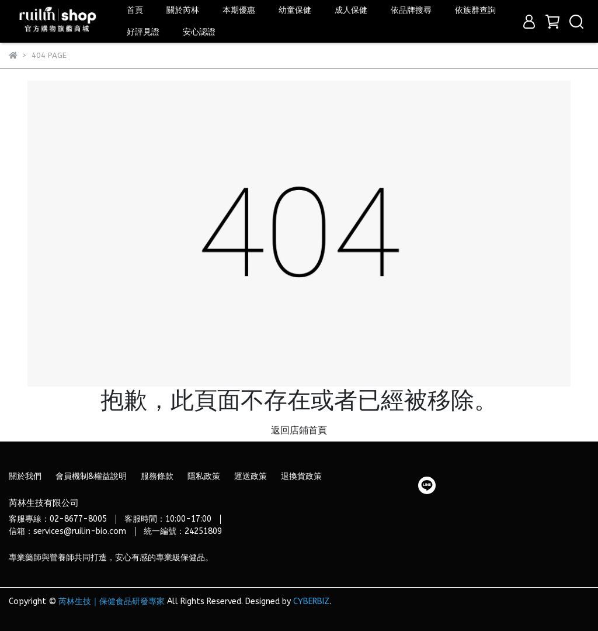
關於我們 (25, 476)
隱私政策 (203, 476)
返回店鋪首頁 (299, 430)
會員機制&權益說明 (91, 476)
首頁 (135, 10)
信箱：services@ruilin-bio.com (67, 531)
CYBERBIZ (311, 601)
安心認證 (199, 32)
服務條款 (157, 476)
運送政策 (250, 476)
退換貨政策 (301, 476)
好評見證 (143, 32)
